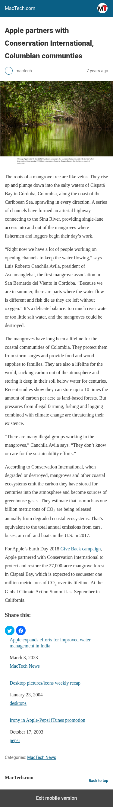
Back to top (98, 780)
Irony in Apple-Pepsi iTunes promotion (47, 720)
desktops (18, 703)
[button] (9, 630)
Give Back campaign (80, 548)
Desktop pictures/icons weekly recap (45, 682)
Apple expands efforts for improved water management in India (50, 642)
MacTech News (25, 666)
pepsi (15, 740)
